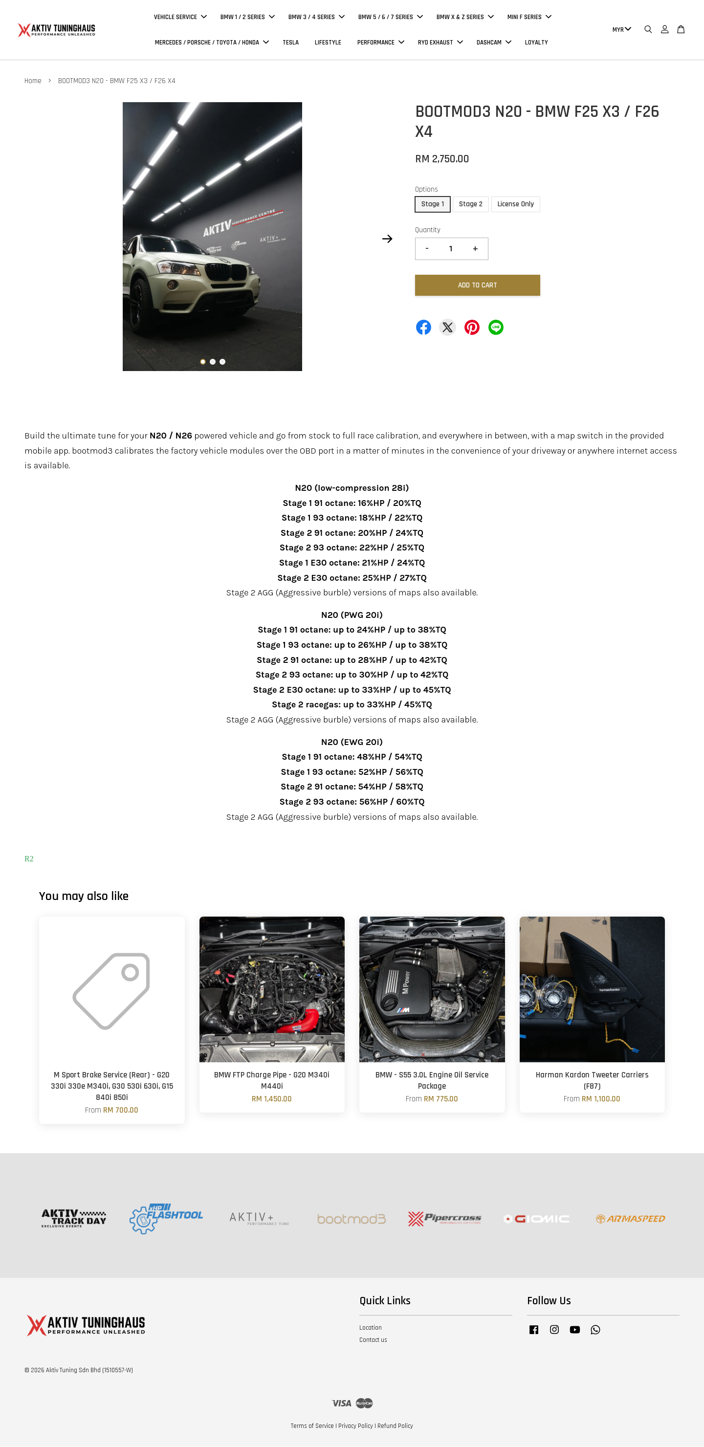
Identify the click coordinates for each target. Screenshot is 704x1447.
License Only (516, 205)
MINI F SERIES (529, 18)
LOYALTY (536, 43)
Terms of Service (312, 1427)
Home (33, 82)
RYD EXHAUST (440, 43)
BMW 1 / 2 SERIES (247, 18)
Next (387, 239)
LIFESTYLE (328, 43)
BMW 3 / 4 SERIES (316, 18)
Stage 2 (471, 205)
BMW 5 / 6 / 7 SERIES (390, 18)
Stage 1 (432, 205)
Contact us (373, 1341)
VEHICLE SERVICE (180, 18)
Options (426, 190)
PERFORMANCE (380, 43)
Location (370, 1329)
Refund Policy (395, 1427)
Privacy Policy (355, 1427)
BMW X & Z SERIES (465, 18)
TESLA (291, 43)
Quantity (427, 231)
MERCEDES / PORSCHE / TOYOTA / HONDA (212, 43)
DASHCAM (494, 43)
